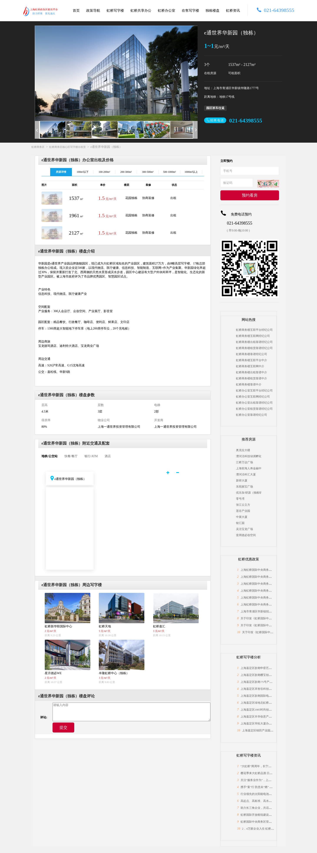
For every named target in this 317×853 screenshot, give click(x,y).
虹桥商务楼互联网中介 (250, 366)
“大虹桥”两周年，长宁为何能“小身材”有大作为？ (271, 766)
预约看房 (250, 195)
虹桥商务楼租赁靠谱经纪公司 (254, 348)
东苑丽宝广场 (244, 486)
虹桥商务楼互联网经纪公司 (253, 336)
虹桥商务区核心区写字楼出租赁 (67, 146)
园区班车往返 (215, 108)
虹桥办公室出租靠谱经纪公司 (254, 402)
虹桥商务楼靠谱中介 (248, 384)
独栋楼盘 (213, 10)
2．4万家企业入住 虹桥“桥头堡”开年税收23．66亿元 (274, 828)
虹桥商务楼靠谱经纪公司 (251, 354)
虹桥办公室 (166, 10)
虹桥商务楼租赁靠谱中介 (251, 378)
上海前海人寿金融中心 (248, 468)
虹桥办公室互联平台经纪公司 (254, 390)
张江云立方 (243, 504)
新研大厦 (241, 480)
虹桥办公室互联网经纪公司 (253, 396)
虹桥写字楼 (115, 10)
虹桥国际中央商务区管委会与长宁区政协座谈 (269, 821)
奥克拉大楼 (243, 450)
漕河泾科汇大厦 (246, 474)
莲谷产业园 (243, 510)
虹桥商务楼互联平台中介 (251, 360)
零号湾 (240, 498)
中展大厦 (241, 517)
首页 (76, 10)
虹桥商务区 (38, 146)
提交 (63, 727)
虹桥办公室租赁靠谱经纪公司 (254, 408)
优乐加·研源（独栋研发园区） (248, 492)
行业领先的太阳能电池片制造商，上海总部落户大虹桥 (274, 794)
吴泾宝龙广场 (244, 529)
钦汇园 (240, 523)
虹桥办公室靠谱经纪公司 (251, 414)
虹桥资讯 (233, 10)
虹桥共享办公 (140, 10)
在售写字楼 (190, 10)
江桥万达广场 (244, 462)
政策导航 (93, 10)
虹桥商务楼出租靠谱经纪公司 (254, 342)
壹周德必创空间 (246, 535)
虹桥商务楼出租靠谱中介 (251, 372)
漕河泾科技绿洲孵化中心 (248, 456)
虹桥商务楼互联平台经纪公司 (254, 329)
